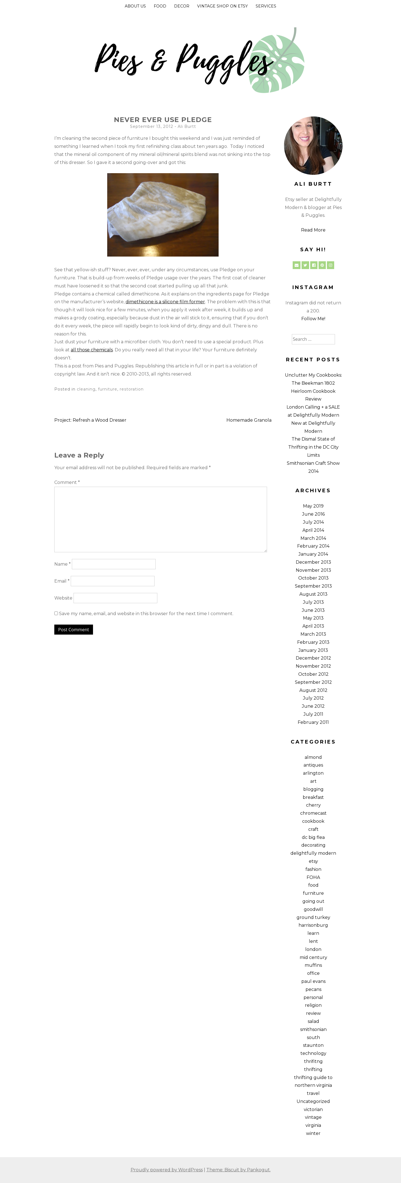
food (313, 885)
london (313, 949)
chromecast (313, 813)
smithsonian (313, 1029)
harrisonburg (313, 925)
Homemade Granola (249, 420)
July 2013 (313, 602)
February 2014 (313, 546)
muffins (313, 965)
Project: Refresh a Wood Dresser (90, 420)
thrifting (313, 1069)
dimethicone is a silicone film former (165, 301)
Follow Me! (313, 318)
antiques (313, 765)
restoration (132, 389)
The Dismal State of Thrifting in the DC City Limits (313, 447)
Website (63, 598)
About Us (135, 6)
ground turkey (313, 917)
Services (266, 6)
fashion (313, 869)
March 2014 (313, 538)
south (313, 1037)
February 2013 (313, 642)
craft (313, 829)
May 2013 (313, 618)
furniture (107, 389)
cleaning (86, 389)
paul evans (313, 981)
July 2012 (313, 698)
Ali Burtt (187, 126)
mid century (313, 957)
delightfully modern (313, 853)
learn (313, 933)
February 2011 (313, 722)
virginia (313, 1125)
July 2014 (313, 522)
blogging (313, 789)
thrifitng (313, 1061)
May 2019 (313, 506)
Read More (313, 230)
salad (313, 1021)
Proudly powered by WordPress (167, 1169)
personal (313, 997)
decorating (313, 845)
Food (160, 6)
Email (62, 581)
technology (313, 1053)
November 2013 (313, 570)
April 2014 (313, 530)
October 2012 (313, 674)
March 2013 (313, 634)
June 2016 (313, 514)
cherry (313, 805)
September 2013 (313, 586)
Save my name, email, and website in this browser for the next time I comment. (146, 613)
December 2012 (313, 658)
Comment (67, 482)
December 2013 (313, 562)
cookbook (313, 821)
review (313, 1013)
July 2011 (313, 714)
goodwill (313, 909)
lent (313, 941)
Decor (181, 6)
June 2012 (313, 706)
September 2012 (313, 682)
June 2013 (313, 610)
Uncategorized (313, 1101)
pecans (313, 989)
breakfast (313, 797)
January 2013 (313, 650)
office (313, 973)
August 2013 (313, 594)
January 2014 (313, 554)
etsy (313, 861)
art (313, 781)
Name (62, 564)
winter (313, 1133)
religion (313, 1005)
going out (313, 901)
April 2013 (313, 626)
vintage (313, 1117)
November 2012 (313, 666)
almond (313, 757)
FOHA (313, 877)
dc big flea (313, 837)
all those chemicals (92, 349)
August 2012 (313, 690)
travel (313, 1093)
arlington (313, 773)
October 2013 (313, 578)
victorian (313, 1109)
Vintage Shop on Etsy (222, 6)
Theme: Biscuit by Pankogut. (238, 1169)
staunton (313, 1045)
